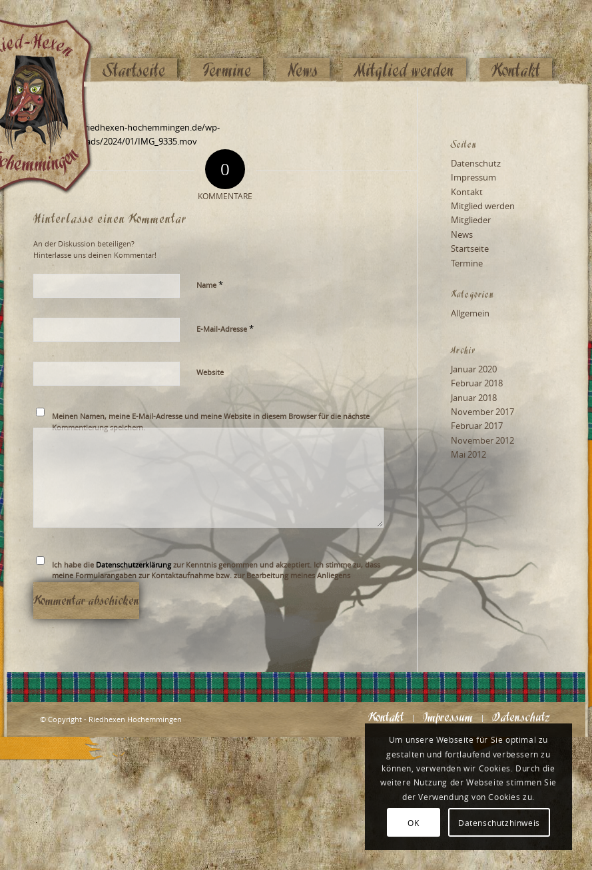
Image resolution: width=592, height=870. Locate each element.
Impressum (473, 177)
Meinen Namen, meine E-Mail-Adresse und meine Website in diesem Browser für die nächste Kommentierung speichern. (211, 421)
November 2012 (482, 440)
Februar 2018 (477, 383)
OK (413, 822)
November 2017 (482, 412)
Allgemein (470, 313)
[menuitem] (134, 44)
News (462, 234)
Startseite (470, 248)
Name (209, 284)
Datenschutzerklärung (133, 565)
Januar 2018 (474, 398)
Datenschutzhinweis (499, 822)
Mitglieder (471, 220)
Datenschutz (476, 163)
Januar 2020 (474, 369)
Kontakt (467, 192)
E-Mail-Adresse (225, 328)
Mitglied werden (483, 206)
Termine (467, 263)
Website (210, 372)
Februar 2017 (477, 426)
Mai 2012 (468, 454)
